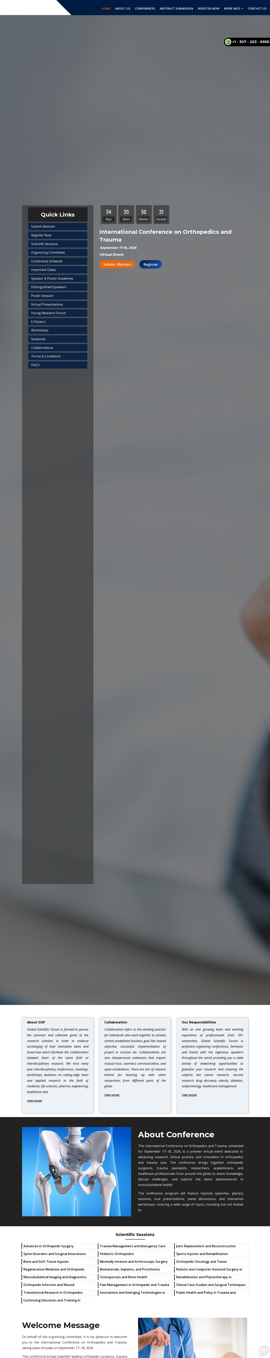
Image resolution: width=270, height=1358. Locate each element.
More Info (233, 8)
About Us (122, 8)
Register (150, 264)
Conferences (145, 8)
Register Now (208, 8)
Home (106, 8)
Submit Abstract (117, 264)
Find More (34, 1100)
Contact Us (257, 8)
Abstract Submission (176, 8)
